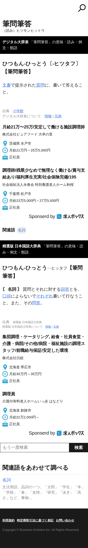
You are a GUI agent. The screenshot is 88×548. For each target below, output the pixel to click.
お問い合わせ (65, 520)
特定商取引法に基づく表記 (35, 520)
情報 (48, 116)
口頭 (6, 296)
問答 (36, 303)
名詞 (21, 230)
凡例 (57, 116)
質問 (40, 85)
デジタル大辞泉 (15, 42)
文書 (6, 85)
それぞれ (44, 296)
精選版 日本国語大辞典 (21, 246)
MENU (6, 8)
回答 (65, 289)
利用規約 (8, 520)
